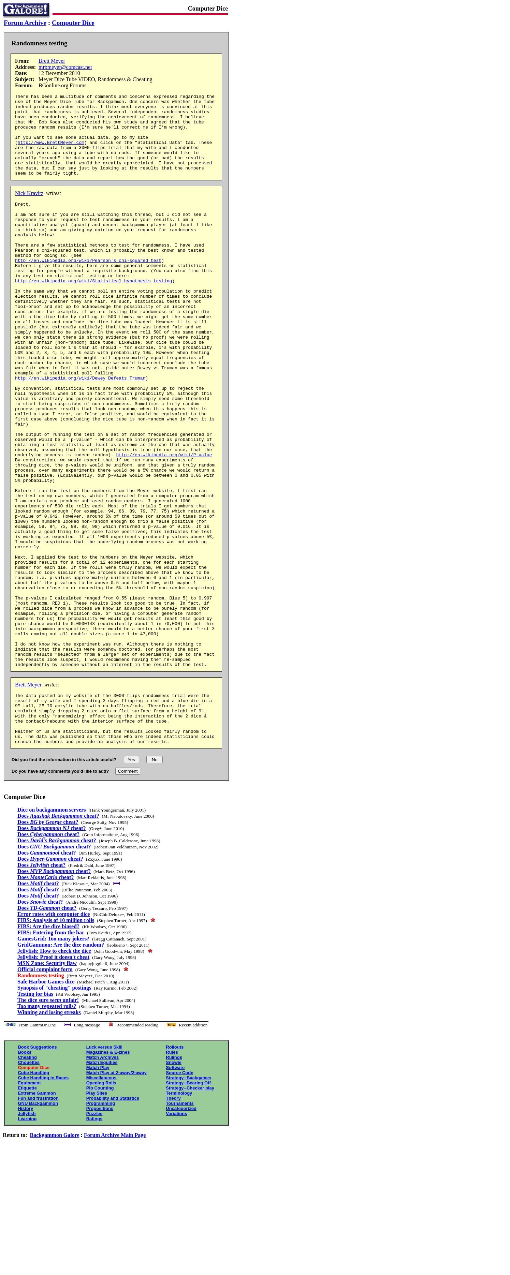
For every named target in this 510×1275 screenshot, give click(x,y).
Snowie (173, 1182)
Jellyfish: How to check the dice (54, 1070)
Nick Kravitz (29, 209)
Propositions (99, 1228)
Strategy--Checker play (190, 1207)
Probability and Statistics (112, 1217)
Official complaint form (45, 1089)
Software (175, 1187)
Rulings (174, 1177)
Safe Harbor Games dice (45, 1101)
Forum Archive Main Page (115, 1255)
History (25, 1228)
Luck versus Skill (104, 1166)
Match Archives (102, 1177)
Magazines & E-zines (108, 1171)
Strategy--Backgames (188, 1197)
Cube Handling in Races (43, 1197)
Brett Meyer (52, 61)
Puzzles (94, 1233)
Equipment (29, 1202)
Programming (100, 1223)
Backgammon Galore (54, 1255)
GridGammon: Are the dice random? (60, 1064)
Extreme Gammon (37, 1212)
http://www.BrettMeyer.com (51, 152)
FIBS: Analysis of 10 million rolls (55, 1040)
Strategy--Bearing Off (188, 1202)
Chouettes (29, 1182)
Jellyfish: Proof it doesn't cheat (53, 1077)
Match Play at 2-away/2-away (116, 1192)
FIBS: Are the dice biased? (48, 1046)
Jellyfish (26, 1233)
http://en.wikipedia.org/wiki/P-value (164, 522)
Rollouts (175, 1166)
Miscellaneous (101, 1197)
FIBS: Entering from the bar (50, 1052)
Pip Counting (100, 1207)
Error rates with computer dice (53, 1034)
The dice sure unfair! (48, 1120)
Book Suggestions (37, 1166)
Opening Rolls (101, 1202)
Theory (173, 1217)
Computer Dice (73, 22)
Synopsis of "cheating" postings (54, 1107)
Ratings (94, 1238)
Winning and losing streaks (49, 1132)
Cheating (27, 1177)
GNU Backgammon (38, 1223)
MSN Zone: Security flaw (47, 1083)
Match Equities (102, 1182)
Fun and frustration (38, 1217)
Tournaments (179, 1223)
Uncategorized (181, 1228)
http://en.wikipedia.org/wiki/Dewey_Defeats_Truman (80, 430)
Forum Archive (25, 22)
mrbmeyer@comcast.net (65, 67)
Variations (176, 1233)
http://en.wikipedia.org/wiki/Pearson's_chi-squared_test (88, 289)
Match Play (98, 1187)
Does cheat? (58, 935)
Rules (172, 1171)
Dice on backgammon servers (51, 929)
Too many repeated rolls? (46, 1126)
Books (24, 1171)
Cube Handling (33, 1192)
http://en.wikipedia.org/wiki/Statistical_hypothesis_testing (93, 313)
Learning (27, 1238)
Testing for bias (35, 1113)
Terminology (179, 1212)
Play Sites (96, 1212)
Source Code (179, 1192)
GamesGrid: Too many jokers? (53, 1058)
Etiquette (27, 1207)
